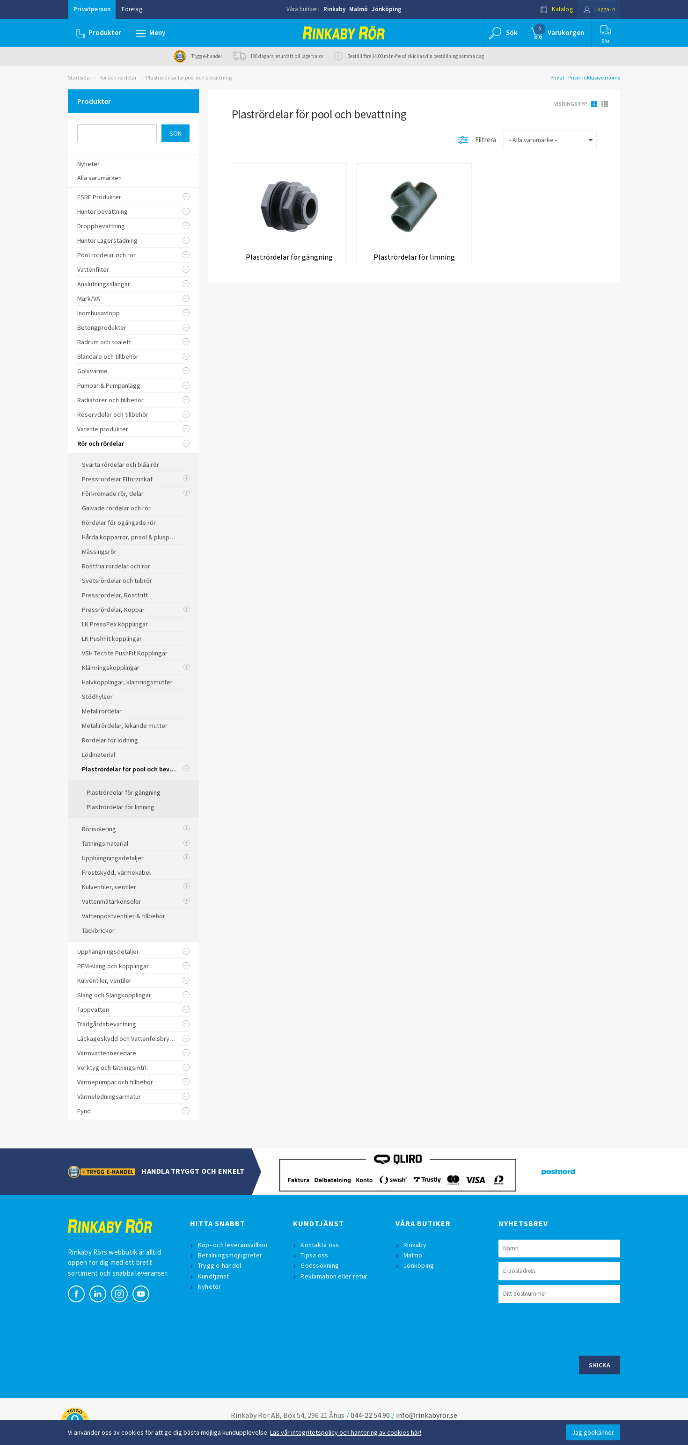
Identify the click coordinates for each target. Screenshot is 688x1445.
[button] (151, 33)
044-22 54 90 (370, 1415)
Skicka (599, 1365)
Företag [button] (132, 9)
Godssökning (320, 1265)
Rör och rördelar (118, 77)
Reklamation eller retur (334, 1276)
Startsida (79, 77)
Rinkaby (334, 9)
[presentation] (569, 1328)
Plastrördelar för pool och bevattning (189, 77)
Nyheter (210, 1286)
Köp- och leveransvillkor (233, 1245)
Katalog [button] (553, 9)
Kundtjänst (214, 1276)
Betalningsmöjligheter (230, 1255)
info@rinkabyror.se (426, 1415)
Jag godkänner (593, 1432)
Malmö (358, 9)
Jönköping (387, 9)
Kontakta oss (320, 1245)
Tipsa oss (315, 1255)
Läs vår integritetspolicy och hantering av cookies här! (345, 1432)
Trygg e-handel (220, 1265)
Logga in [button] (597, 9)
